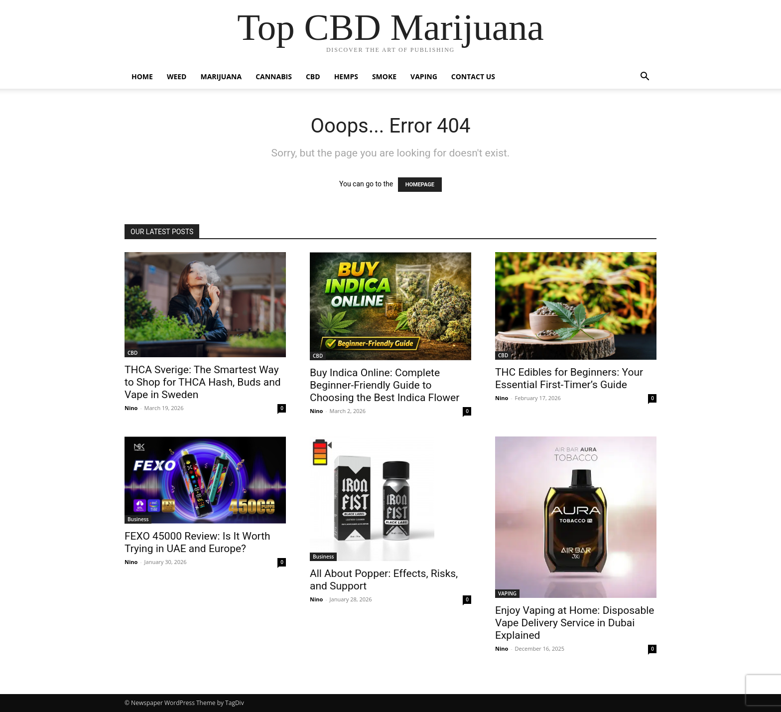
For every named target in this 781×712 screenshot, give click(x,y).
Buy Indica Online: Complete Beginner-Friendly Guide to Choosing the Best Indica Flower (384, 385)
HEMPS (346, 76)
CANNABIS (274, 76)
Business (138, 519)
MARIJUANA (221, 76)
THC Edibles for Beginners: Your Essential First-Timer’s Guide (569, 378)
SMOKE (384, 76)
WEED (177, 76)
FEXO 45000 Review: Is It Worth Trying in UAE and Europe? (197, 542)
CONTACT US (473, 76)
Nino (131, 408)
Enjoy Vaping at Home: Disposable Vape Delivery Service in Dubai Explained (574, 622)
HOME (142, 76)
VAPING (423, 76)
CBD (313, 76)
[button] (644, 77)
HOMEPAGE (419, 184)
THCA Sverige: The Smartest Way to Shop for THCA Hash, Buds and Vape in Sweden (203, 382)
